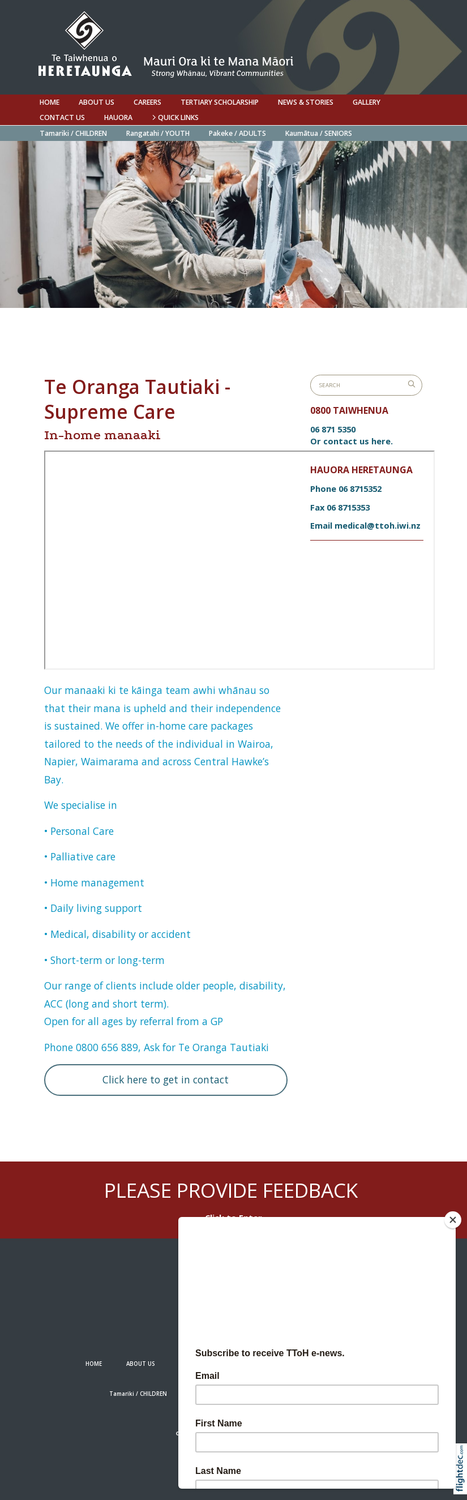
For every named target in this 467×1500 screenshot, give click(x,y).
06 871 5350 (332, 429)
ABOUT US (96, 102)
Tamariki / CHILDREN (73, 133)
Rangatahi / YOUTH (158, 133)
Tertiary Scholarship (220, 102)
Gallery (366, 102)
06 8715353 (348, 507)
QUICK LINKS (175, 117)
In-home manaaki (102, 435)
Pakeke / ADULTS (237, 133)
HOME (49, 102)
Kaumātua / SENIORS (318, 133)
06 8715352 (360, 488)
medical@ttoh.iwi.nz (378, 525)
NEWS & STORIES (305, 102)
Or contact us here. (351, 441)
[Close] (452, 1219)
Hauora (118, 117)
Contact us (62, 117)
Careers (147, 102)
